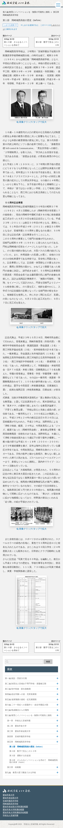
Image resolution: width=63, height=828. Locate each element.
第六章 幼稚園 (14, 767)
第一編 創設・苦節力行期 (16, 678)
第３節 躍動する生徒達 (20, 756)
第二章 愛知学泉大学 (17, 726)
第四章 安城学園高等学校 (18, 736)
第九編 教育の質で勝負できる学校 (20, 773)
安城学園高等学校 (10, 801)
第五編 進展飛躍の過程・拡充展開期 (20, 699)
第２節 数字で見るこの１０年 (22, 751)
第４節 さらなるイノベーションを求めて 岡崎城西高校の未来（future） (33, 761)
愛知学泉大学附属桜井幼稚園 (15, 812)
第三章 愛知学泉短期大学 (18, 731)
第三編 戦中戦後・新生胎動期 (18, 689)
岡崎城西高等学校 (10, 804)
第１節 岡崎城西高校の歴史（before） (26, 747)
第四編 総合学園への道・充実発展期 (20, 694)
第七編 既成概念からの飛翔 (17, 710)
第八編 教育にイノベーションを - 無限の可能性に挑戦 (26, 12)
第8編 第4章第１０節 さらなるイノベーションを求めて (15, 42)
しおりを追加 (10, 25)
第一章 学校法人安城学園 (18, 720)
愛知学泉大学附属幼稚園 (13, 809)
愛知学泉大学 (8, 795)
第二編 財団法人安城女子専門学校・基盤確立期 (25, 684)
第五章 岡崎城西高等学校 (18, 742)
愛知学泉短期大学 (10, 798)
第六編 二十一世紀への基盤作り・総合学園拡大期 (26, 705)
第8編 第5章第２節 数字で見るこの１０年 (47, 42)
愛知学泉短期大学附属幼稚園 (15, 806)
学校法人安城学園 (10, 815)
